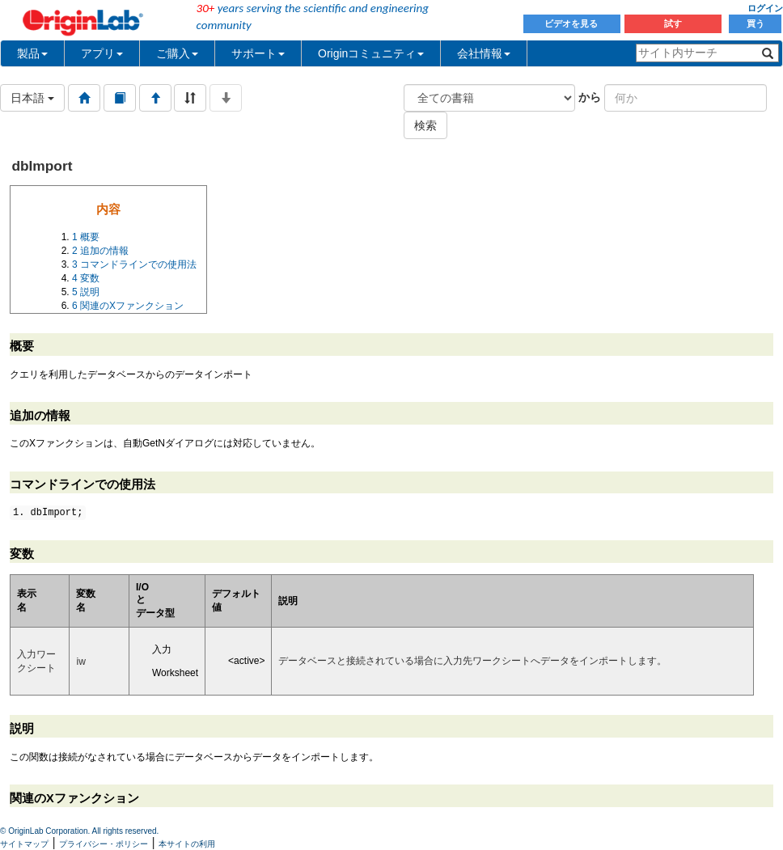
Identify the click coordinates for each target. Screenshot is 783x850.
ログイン (765, 8)
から (589, 97)
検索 (425, 125)
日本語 (32, 97)
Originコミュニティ (371, 53)
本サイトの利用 (187, 843)
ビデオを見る (572, 23)
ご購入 (177, 53)
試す (673, 23)
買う (755, 23)
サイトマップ (24, 843)
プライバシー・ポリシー (103, 843)
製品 (32, 53)
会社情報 (483, 53)
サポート (258, 53)
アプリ (102, 53)
